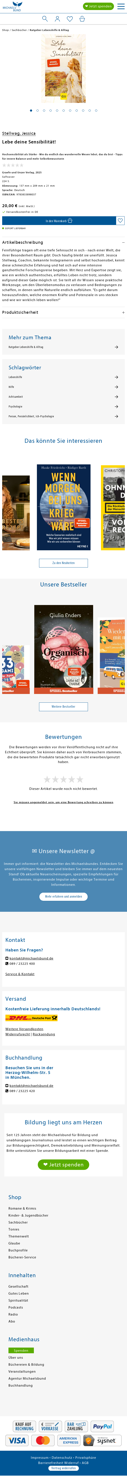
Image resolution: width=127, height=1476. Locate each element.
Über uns (15, 1358)
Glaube (14, 1243)
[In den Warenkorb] (59, 220)
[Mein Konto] (57, 18)
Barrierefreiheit (50, 1463)
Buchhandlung (20, 1385)
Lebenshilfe (15, 377)
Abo (11, 1321)
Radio (13, 1314)
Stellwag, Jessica (19, 133)
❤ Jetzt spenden (98, 6)
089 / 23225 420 (22, 1091)
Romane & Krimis (22, 1208)
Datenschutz (62, 1458)
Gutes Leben (18, 1293)
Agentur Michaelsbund (27, 1379)
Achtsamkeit (16, 397)
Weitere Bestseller (63, 707)
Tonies (13, 1229)
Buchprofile (18, 1250)
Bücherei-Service (22, 1257)
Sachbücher (18, 1222)
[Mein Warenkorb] (82, 18)
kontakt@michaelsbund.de (31, 958)
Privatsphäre (85, 1458)
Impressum (40, 1458)
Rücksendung (44, 1034)
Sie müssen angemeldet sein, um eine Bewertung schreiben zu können (63, 802)
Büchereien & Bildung (26, 1365)
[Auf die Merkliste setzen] (120, 220)
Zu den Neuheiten (64, 563)
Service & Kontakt (20, 974)
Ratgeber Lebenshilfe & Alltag (26, 347)
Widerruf (71, 1463)
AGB (85, 1463)
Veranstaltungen (22, 1372)
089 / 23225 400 (22, 964)
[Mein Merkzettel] (70, 19)
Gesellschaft (18, 1287)
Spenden (21, 1351)
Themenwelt (18, 1236)
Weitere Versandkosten (24, 1029)
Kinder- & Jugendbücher (28, 1215)
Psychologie (15, 406)
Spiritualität (18, 1300)
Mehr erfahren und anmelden (64, 896)
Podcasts (15, 1307)
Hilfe (11, 387)
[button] (31, 110)
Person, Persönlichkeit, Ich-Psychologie (31, 416)
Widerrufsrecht (17, 1034)
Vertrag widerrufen (63, 1468)
